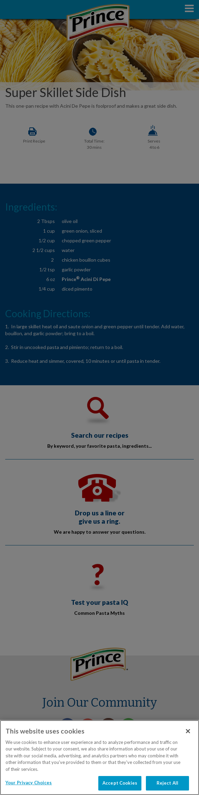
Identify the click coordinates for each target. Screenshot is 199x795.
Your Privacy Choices (29, 782)
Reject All (167, 783)
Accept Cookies (119, 783)
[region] (99, 757)
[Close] (188, 731)
